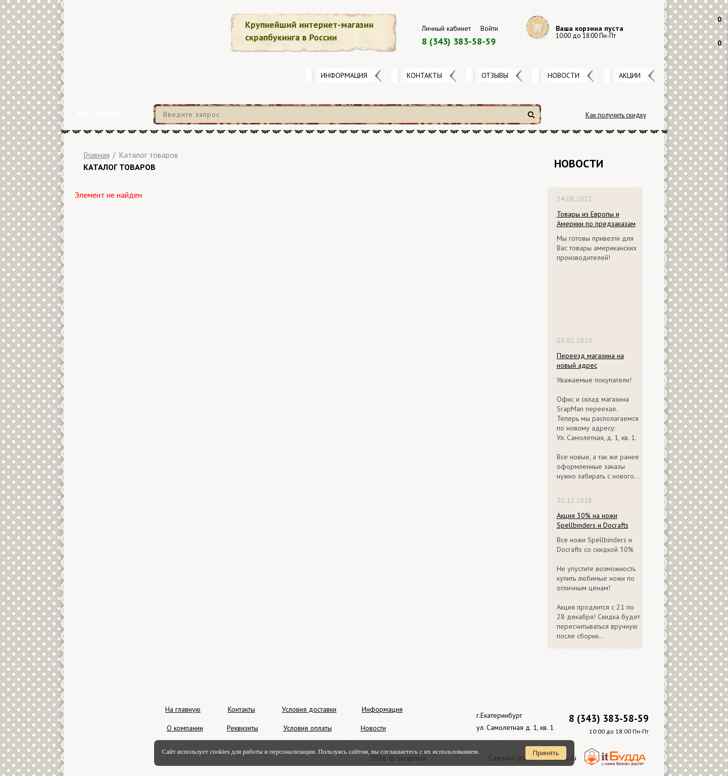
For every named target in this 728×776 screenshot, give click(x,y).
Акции (630, 75)
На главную (183, 709)
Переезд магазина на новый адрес (590, 360)
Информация (344, 75)
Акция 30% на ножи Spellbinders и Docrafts (592, 520)
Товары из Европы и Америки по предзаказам (596, 218)
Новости (563, 75)
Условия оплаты (307, 727)
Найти (532, 118)
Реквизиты (242, 727)
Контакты (424, 75)
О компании (185, 727)
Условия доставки (309, 709)
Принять (545, 753)
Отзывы (494, 75)
